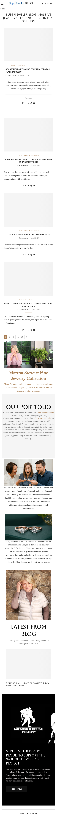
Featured (13, 65)
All (6, 65)
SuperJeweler (22, 65)
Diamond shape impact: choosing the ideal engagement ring (28, 684)
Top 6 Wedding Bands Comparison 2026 (28, 235)
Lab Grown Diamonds (42, 418)
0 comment (28, 98)
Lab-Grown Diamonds (45, 413)
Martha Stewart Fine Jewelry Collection (28, 375)
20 (22, 337)
